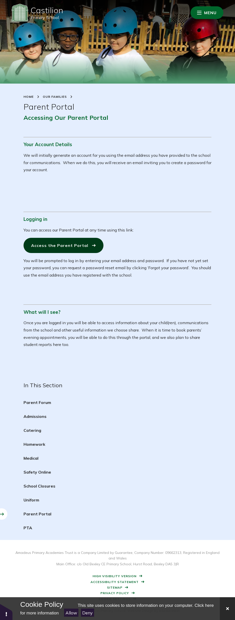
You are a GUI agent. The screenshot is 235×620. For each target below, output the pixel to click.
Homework (34, 444)
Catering (32, 430)
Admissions (35, 416)
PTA (28, 527)
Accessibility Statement (115, 582)
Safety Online (37, 472)
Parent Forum (37, 402)
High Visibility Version (115, 576)
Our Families (55, 96)
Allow (71, 612)
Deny (87, 612)
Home (29, 96)
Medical (31, 458)
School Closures (39, 486)
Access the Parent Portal (59, 245)
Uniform (31, 499)
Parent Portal (37, 513)
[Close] (227, 608)
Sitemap (114, 587)
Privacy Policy (114, 593)
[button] (6, 612)
